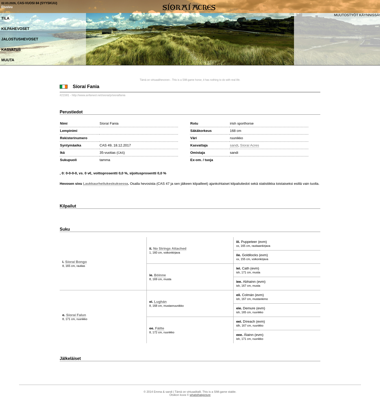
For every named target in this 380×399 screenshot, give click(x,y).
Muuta (7, 60)
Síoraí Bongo (76, 262)
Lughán (160, 302)
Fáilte (159, 328)
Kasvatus (11, 49)
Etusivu (7, 7)
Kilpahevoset (15, 29)
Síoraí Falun (76, 315)
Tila (5, 18)
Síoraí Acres (249, 145)
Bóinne (160, 275)
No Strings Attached (170, 248)
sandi (234, 145)
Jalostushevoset (19, 39)
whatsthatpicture (200, 394)
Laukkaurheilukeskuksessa (105, 184)
